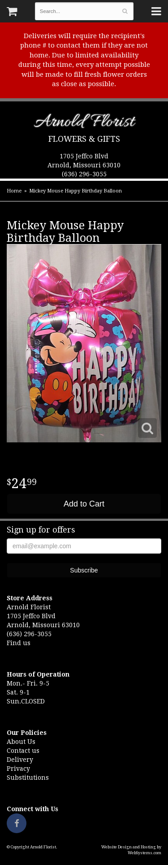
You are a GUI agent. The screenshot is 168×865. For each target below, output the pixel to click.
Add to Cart (84, 503)
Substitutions (28, 777)
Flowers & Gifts (84, 139)
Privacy (18, 768)
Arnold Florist (84, 124)
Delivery (20, 759)
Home (14, 191)
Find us (18, 643)
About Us (21, 741)
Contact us (23, 750)
